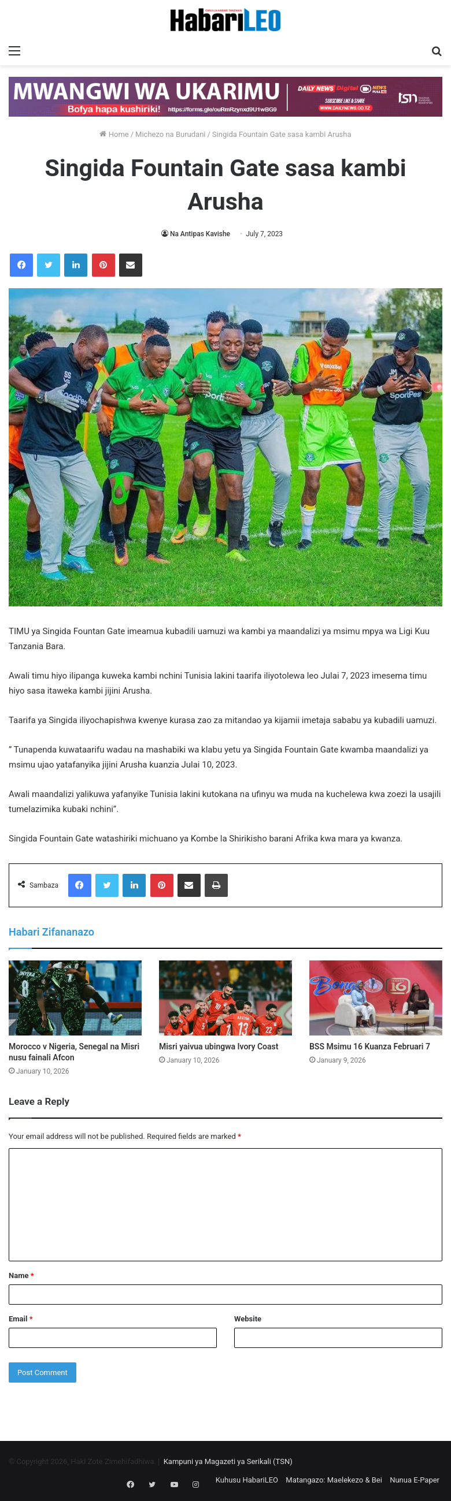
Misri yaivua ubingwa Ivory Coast (218, 1046)
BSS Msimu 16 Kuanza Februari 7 (369, 1046)
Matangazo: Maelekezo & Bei (334, 1480)
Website (247, 1318)
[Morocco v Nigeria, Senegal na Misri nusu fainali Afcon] (75, 998)
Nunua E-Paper (414, 1480)
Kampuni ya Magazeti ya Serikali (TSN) (228, 1461)
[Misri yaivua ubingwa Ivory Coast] (225, 998)
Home (113, 134)
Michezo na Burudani (170, 134)
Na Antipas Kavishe (200, 234)
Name (21, 1275)
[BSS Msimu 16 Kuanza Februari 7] (375, 998)
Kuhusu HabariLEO (247, 1480)
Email (21, 1318)
